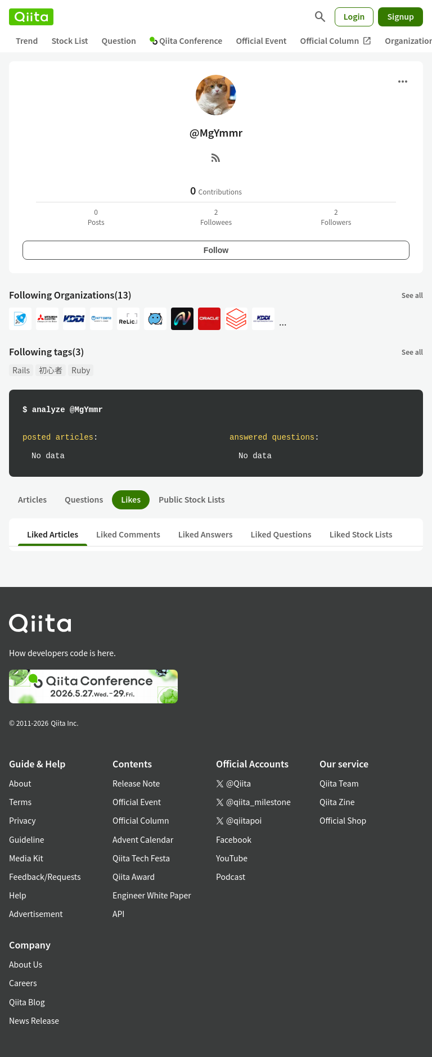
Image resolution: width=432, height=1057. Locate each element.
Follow (216, 250)
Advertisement (36, 913)
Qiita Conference (186, 40)
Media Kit (26, 858)
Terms (20, 801)
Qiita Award (133, 876)
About (20, 783)
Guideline (26, 839)
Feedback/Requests (45, 876)
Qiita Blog (27, 1002)
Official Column (336, 41)
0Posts (96, 217)
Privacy (22, 820)
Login (354, 16)
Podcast (230, 876)
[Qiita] (31, 16)
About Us (25, 964)
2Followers (336, 217)
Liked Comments (128, 534)
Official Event (261, 40)
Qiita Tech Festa (141, 858)
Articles (32, 499)
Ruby (80, 370)
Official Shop (343, 820)
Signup (400, 16)
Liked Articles (52, 534)
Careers (23, 982)
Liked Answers (205, 534)
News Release (34, 1020)
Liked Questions (281, 534)
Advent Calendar (142, 839)
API (118, 913)
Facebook (233, 839)
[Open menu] (403, 81)
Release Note (136, 783)
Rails (21, 370)
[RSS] (216, 157)
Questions (84, 499)
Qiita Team (339, 783)
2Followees (216, 217)
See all (412, 295)
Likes (131, 499)
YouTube (232, 858)
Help (17, 895)
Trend (27, 40)
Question (119, 40)
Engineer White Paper (151, 895)
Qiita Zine (337, 801)
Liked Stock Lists (361, 534)
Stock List (69, 40)
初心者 (50, 370)
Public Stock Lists (192, 499)
